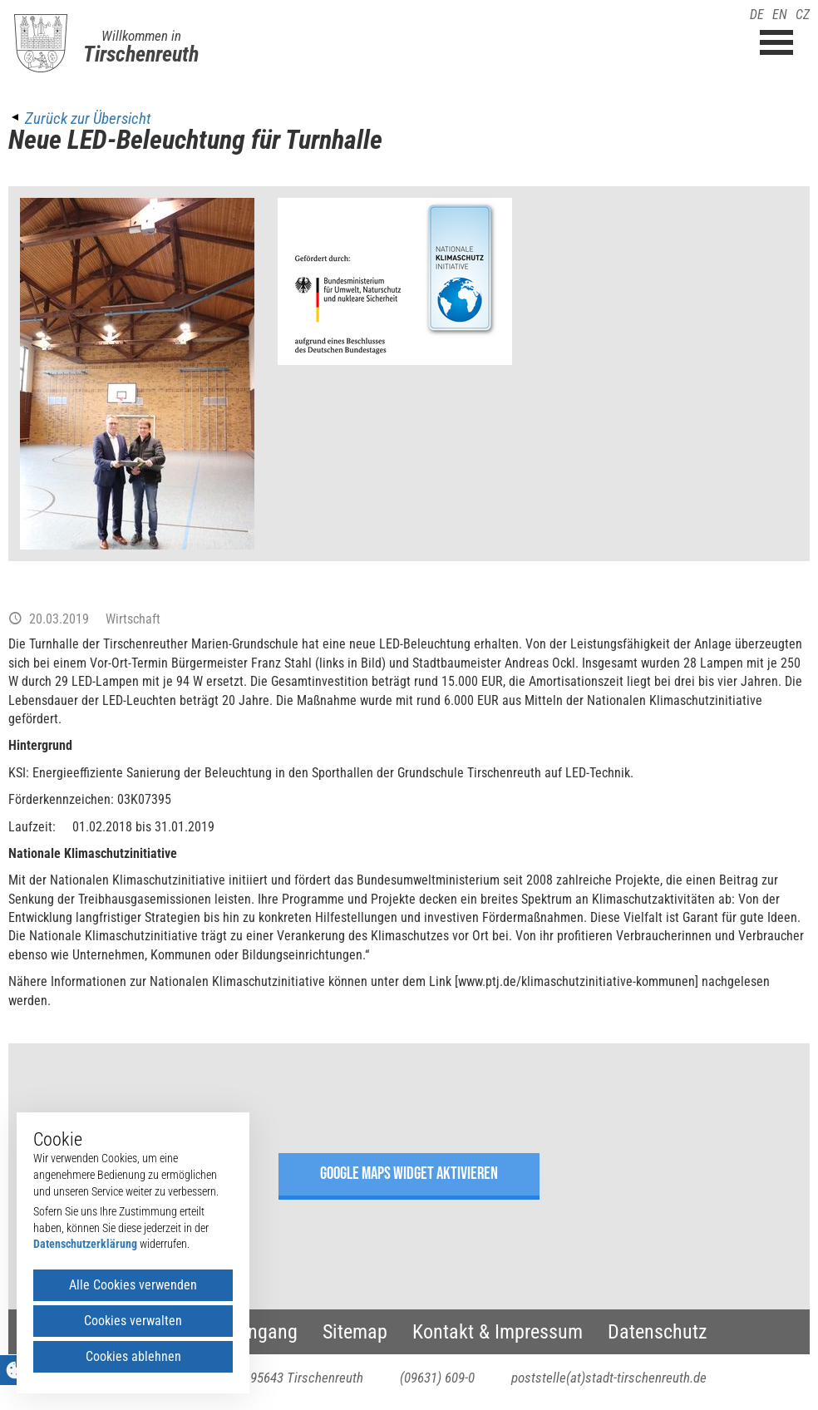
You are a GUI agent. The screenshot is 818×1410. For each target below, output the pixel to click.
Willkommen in (141, 35)
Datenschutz (657, 1331)
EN (779, 14)
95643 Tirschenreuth (306, 1377)
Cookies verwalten (133, 1321)
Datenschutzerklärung (85, 1243)
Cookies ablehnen (133, 1356)
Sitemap (355, 1331)
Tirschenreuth (141, 54)
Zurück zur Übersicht (87, 118)
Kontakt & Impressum (497, 1331)
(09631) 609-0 (437, 1377)
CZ (803, 14)
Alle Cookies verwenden (133, 1285)
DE (757, 14)
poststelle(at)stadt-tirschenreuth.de (609, 1377)
